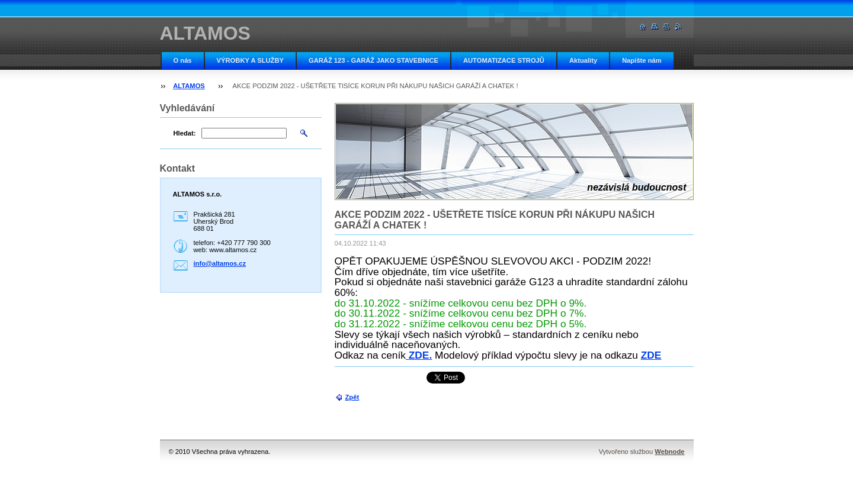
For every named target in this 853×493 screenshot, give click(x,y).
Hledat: (185, 133)
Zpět (352, 397)
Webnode (669, 451)
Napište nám (642, 60)
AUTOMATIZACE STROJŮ (503, 60)
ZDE (419, 355)
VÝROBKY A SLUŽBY (250, 60)
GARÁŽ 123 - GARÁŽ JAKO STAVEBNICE (373, 60)
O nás (183, 60)
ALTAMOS (189, 85)
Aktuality (583, 60)
